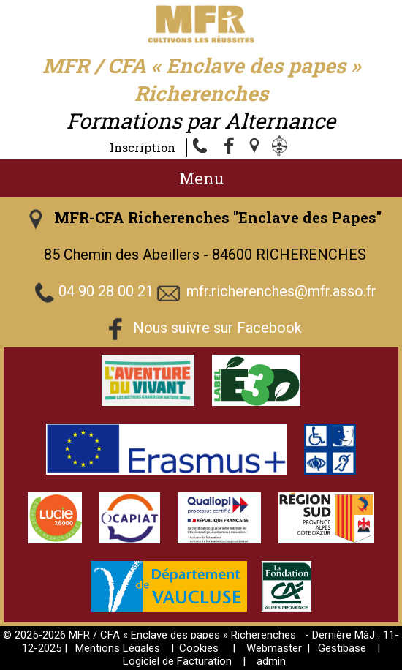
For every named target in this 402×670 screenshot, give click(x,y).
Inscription (142, 147)
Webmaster (274, 648)
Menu (201, 178)
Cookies (199, 648)
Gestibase (342, 648)
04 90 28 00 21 (105, 292)
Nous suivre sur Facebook (217, 328)
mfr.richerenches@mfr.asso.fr (281, 292)
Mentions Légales (117, 648)
